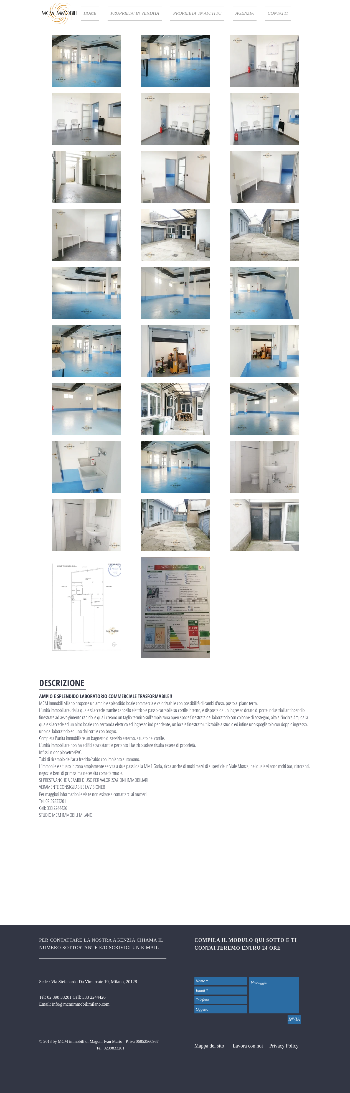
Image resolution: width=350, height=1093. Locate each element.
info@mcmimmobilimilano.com (81, 1004)
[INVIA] (294, 1019)
